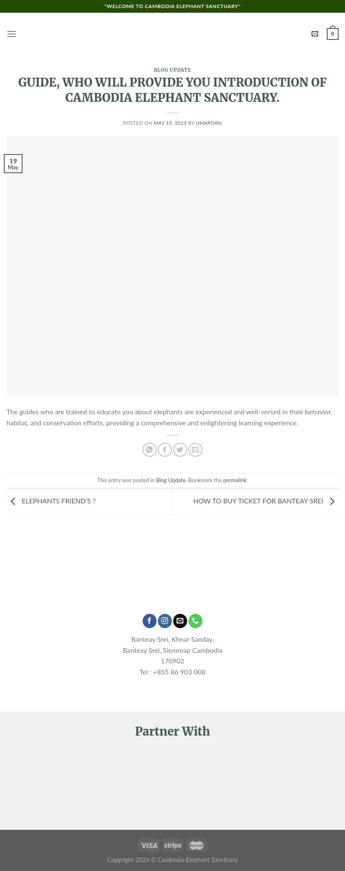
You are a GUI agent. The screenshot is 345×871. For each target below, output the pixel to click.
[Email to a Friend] (195, 450)
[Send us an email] (180, 621)
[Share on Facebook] (165, 450)
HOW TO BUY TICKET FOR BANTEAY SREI (266, 501)
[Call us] (195, 621)
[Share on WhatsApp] (150, 450)
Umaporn (209, 123)
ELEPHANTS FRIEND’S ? (50, 501)
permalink (235, 480)
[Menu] (11, 33)
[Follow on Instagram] (165, 621)
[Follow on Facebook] (150, 621)
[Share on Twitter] (180, 450)
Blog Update (172, 70)
